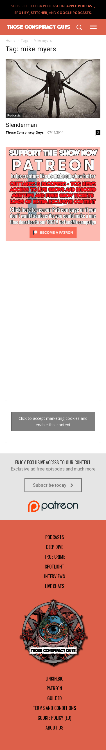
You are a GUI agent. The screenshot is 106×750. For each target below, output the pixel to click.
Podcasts (14, 115)
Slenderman (21, 125)
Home (10, 40)
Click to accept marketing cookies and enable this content (53, 421)
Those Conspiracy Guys (25, 132)
